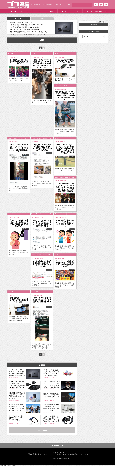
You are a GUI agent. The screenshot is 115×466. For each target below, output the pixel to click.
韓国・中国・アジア (101, 11)
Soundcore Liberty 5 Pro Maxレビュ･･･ (21, 22)
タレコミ (67, 4)
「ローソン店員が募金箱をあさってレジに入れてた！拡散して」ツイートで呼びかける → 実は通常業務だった (18, 148)
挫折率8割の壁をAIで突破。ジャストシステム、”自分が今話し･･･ (29, 32)
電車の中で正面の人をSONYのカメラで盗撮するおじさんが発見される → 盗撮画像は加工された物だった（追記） (65, 95)
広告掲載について (48, 4)
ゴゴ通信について (36, 4)
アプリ (39, 11)
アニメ (76, 11)
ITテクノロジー (26, 11)
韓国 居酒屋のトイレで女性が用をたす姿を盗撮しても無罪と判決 (19, 300)
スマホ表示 (60, 453)
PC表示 (53, 453)
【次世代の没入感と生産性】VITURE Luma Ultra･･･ (25, 27)
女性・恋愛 (88, 11)
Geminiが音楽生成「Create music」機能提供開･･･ (25, 29)
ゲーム (64, 11)
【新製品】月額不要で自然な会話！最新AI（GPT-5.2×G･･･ (27, 25)
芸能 (51, 11)
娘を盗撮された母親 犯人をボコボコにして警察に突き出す (19, 61)
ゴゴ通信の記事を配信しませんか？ (38, 454)
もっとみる (42, 430)
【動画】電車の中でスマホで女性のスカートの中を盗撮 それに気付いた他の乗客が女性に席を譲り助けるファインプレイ (42, 63)
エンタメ (13, 11)
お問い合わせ (59, 4)
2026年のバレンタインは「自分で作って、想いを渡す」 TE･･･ (29, 34)
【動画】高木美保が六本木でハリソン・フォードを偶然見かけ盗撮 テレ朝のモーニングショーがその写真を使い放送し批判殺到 (65, 187)
